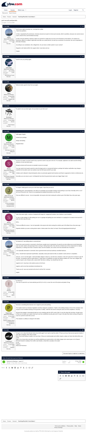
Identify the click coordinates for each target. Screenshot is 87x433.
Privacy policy (70, 426)
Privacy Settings (58, 427)
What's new (21, 10)
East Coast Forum (22, 363)
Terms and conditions (60, 426)
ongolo (4, 22)
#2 (83, 56)
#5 (83, 131)
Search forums (12, 13)
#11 (83, 301)
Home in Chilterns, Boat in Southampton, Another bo (8, 322)
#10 (83, 277)
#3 (83, 82)
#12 (83, 330)
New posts (5, 13)
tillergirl (8, 363)
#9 (83, 238)
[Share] (81, 26)
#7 (83, 184)
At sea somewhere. (10, 203)
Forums (13, 10)
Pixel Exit (61, 431)
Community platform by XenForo (38, 431)
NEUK (13, 295)
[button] (25, 10)
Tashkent (12, 347)
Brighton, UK (11, 99)
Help (76, 426)
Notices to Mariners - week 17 (15, 361)
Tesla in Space (11, 124)
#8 (83, 211)
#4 (83, 106)
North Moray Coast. (9, 75)
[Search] (83, 10)
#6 (83, 157)
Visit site (8, 43)
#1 (83, 26)
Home (5, 10)
